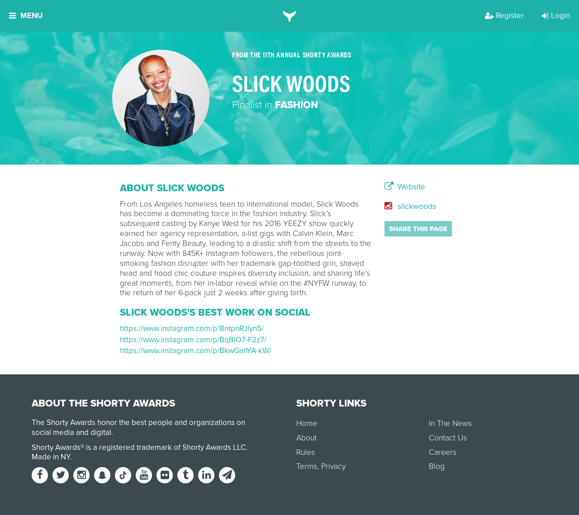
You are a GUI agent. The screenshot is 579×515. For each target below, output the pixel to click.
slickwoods (410, 206)
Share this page (418, 229)
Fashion (296, 105)
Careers (442, 452)
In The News (450, 423)
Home (306, 423)
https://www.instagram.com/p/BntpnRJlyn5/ (192, 328)
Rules (305, 452)
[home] (290, 16)
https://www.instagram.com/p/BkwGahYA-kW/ (195, 350)
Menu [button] (26, 15)
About (306, 438)
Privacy (333, 466)
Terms (306, 466)
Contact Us (448, 438)
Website (404, 187)
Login (556, 15)
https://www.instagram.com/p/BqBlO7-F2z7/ (193, 340)
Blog (437, 466)
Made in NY (51, 457)
